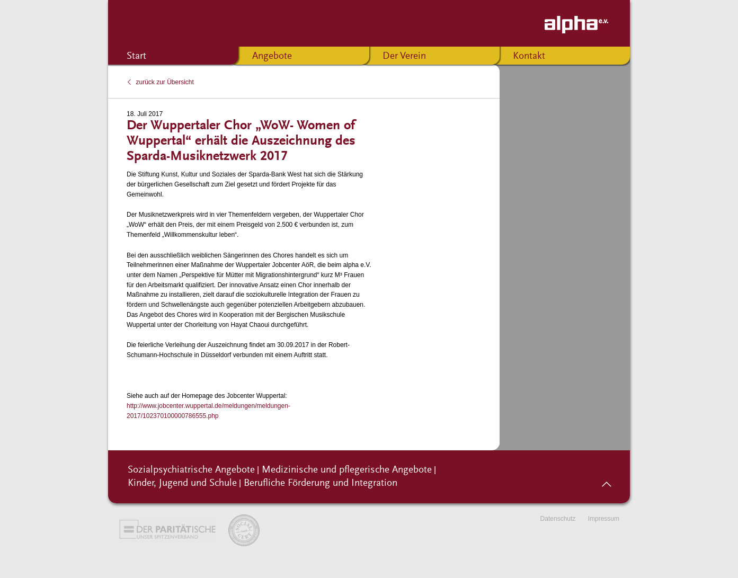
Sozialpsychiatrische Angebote (191, 470)
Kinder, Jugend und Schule (182, 483)
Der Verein (404, 56)
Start (136, 56)
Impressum (603, 518)
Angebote (272, 56)
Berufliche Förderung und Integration (320, 483)
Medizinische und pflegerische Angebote (347, 470)
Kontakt (529, 56)
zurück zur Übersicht (165, 82)
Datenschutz (558, 518)
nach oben (606, 480)
